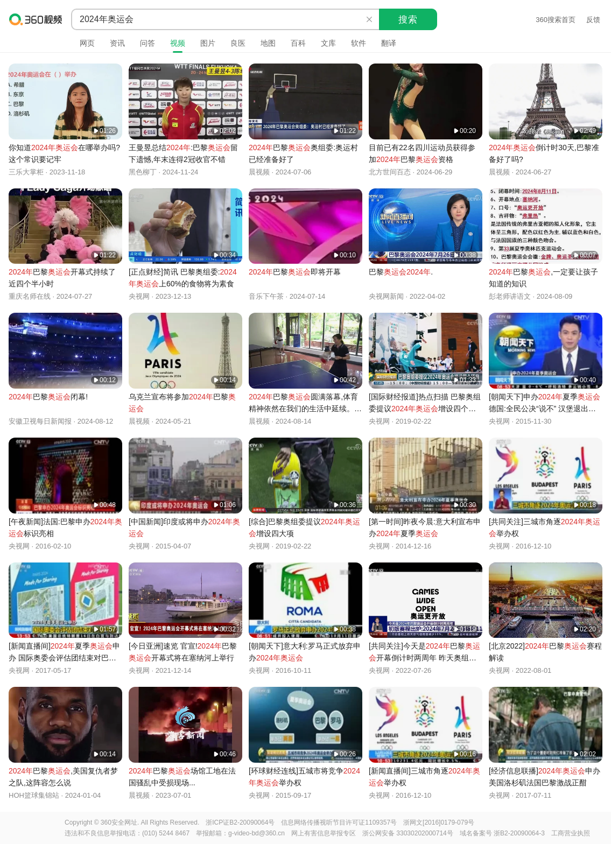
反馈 (593, 20)
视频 (177, 43)
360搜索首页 (555, 20)
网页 (87, 43)
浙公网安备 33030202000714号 (407, 833)
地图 (268, 43)
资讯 (117, 43)
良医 (237, 43)
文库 (328, 43)
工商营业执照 (570, 833)
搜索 (408, 20)
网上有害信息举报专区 (323, 833)
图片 (207, 43)
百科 (298, 43)
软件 (358, 43)
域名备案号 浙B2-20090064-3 (502, 833)
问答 (147, 43)
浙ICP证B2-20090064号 (240, 822)
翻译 (388, 43)
